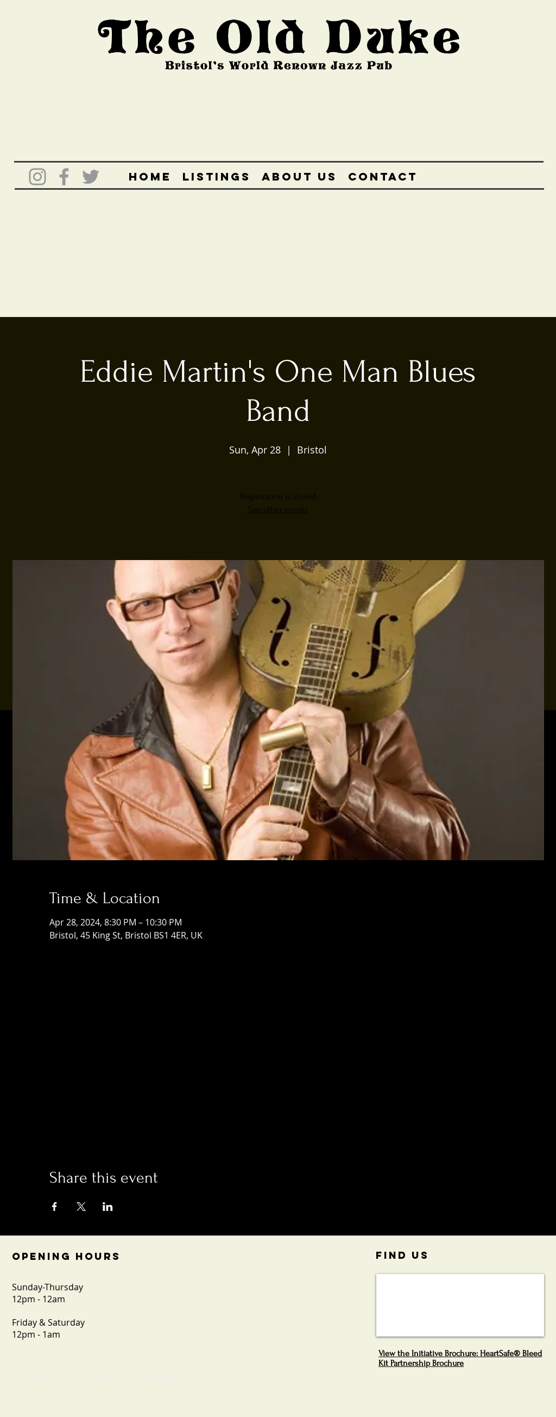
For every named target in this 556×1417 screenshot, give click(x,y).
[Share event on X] (81, 1206)
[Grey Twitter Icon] (90, 176)
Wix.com (159, 1376)
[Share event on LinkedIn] (108, 1206)
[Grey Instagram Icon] (37, 176)
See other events (278, 509)
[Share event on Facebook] (54, 1206)
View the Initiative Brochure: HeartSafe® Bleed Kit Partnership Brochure (460, 1358)
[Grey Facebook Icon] (64, 176)
